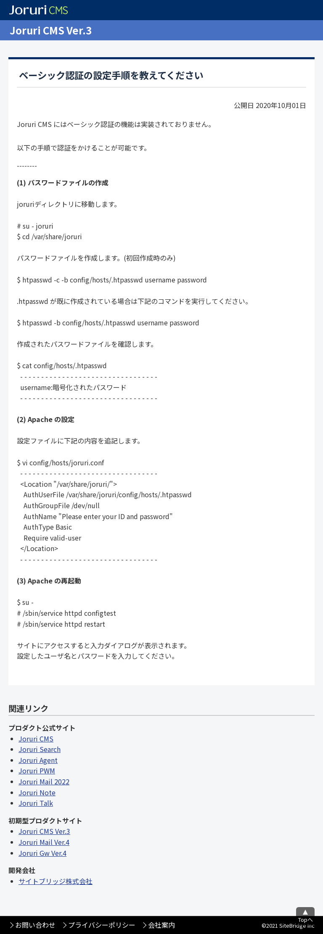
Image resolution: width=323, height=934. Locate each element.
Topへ (305, 919)
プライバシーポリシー (101, 925)
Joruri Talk (36, 803)
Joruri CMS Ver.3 (51, 30)
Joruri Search (40, 749)
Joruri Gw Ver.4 (42, 853)
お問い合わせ (35, 925)
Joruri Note (37, 792)
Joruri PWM (37, 770)
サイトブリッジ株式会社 (56, 881)
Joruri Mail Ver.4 (44, 842)
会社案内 (161, 925)
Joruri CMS (36, 738)
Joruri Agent (38, 760)
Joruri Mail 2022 (44, 781)
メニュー (313, 30)
